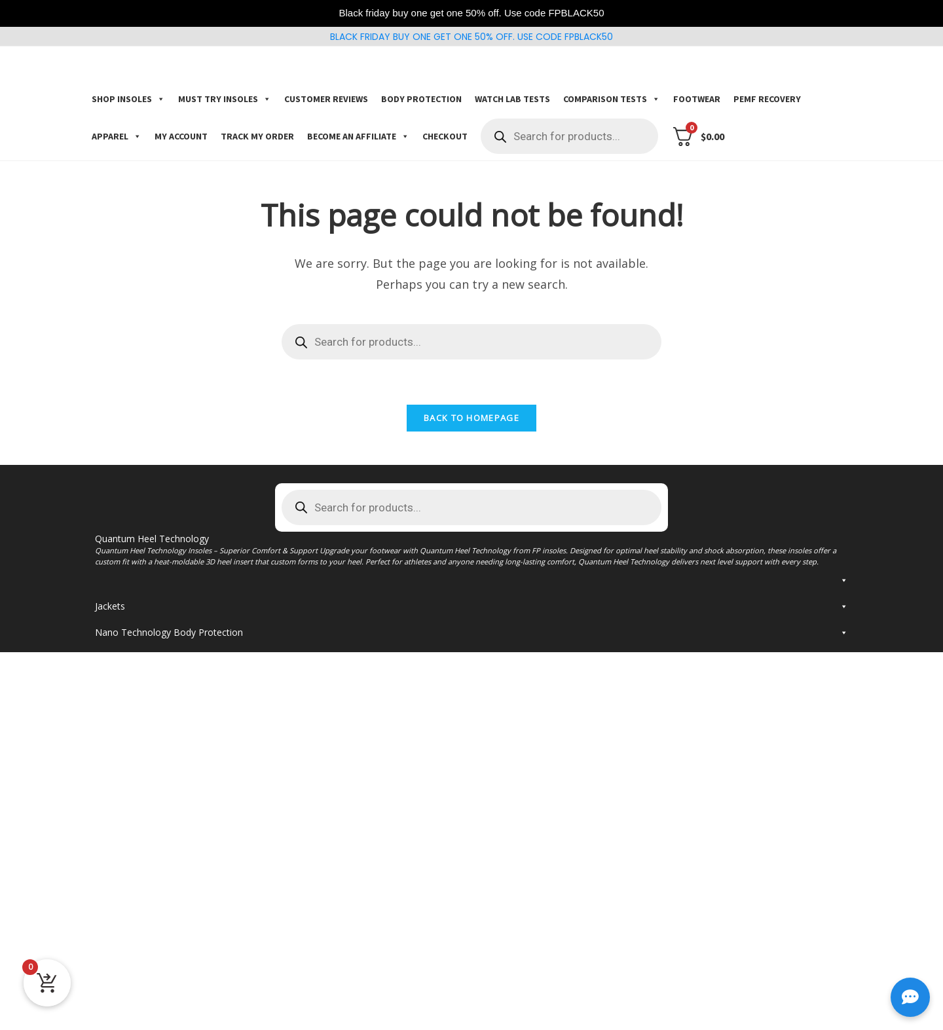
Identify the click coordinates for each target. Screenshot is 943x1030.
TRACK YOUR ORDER (149, 775)
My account (181, 136)
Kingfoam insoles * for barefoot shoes (691, 568)
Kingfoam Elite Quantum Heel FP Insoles (181, 842)
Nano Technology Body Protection (471, 942)
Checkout (445, 136)
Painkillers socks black (141, 989)
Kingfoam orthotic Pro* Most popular (433, 568)
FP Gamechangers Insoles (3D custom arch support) (209, 599)
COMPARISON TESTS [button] (611, 99)
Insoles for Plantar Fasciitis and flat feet (207, 660)
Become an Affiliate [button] (358, 136)
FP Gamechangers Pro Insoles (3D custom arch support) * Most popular (199, 576)
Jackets (471, 869)
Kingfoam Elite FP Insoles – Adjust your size (702, 599)
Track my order (257, 136)
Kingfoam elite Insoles (656, 584)
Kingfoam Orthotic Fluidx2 (409, 615)
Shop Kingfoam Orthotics (428, 551)
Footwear (696, 99)
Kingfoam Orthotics (395, 599)
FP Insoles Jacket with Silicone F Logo (175, 917)
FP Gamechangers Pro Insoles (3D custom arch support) (199, 694)
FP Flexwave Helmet (138, 1012)
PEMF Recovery (767, 99)
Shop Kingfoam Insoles (675, 551)
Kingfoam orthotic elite (402, 584)
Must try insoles (224, 99)
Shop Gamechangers (155, 551)
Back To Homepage (471, 419)
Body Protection (421, 99)
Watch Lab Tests (512, 99)
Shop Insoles (128, 99)
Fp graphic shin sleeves (144, 966)
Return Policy (138, 738)
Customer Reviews (326, 99)
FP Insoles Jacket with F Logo (157, 894)
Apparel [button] (116, 136)
